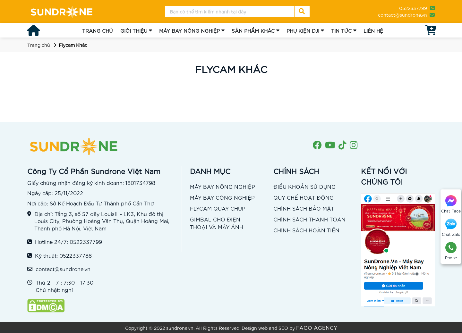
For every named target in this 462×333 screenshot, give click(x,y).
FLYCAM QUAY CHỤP (217, 208)
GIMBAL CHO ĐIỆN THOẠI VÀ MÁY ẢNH (216, 223)
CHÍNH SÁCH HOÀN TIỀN (306, 230)
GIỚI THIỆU (133, 30)
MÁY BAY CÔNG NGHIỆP (222, 197)
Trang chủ (38, 45)
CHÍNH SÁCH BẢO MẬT (303, 208)
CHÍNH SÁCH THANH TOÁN (309, 219)
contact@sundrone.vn (402, 15)
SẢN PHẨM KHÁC (253, 30)
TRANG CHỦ (97, 30)
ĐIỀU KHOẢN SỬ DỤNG (304, 186)
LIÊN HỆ (373, 30)
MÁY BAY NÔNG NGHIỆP (189, 30)
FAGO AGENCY (316, 327)
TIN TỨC (341, 30)
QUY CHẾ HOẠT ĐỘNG (303, 197)
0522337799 (413, 8)
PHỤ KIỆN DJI (303, 30)
